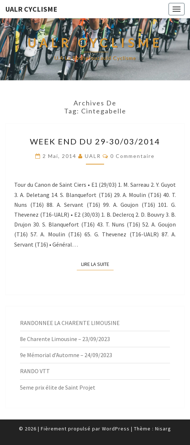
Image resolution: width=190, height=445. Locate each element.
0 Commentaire (132, 156)
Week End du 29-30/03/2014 (95, 141)
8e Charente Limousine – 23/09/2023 (65, 339)
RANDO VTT (35, 371)
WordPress (116, 428)
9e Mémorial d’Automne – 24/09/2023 (66, 355)
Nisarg (163, 428)
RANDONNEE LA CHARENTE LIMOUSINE (70, 322)
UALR (93, 156)
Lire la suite (97, 263)
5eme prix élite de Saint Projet (57, 387)
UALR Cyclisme (31, 8)
